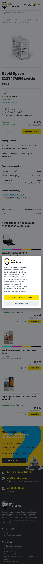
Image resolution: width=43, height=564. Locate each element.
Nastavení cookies (21, 303)
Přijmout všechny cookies (21, 297)
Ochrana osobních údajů (16, 291)
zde (20, 286)
